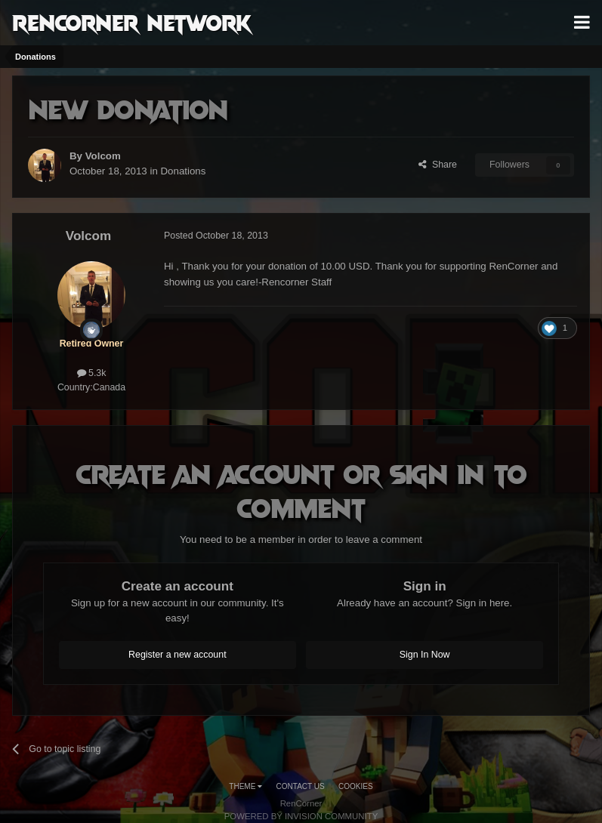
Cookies (355, 786)
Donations (183, 171)
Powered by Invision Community (301, 816)
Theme (245, 786)
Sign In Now (425, 654)
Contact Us (300, 786)
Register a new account (177, 654)
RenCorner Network (132, 21)
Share (437, 164)
